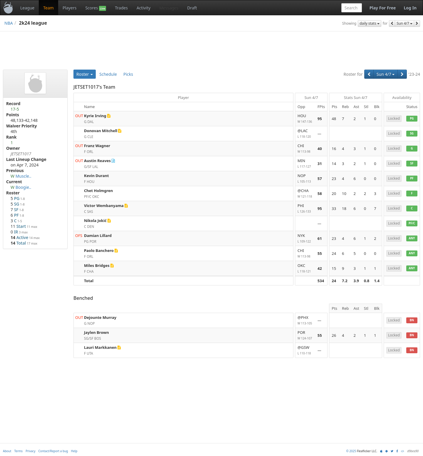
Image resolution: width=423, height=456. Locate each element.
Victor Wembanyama (104, 205)
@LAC (305, 133)
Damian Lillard (98, 235)
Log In (410, 8)
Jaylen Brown (96, 332)
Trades (121, 8)
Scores (95, 8)
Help (74, 451)
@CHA (305, 193)
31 (320, 163)
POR (305, 335)
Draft (192, 8)
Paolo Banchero (99, 250)
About (7, 451)
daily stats (370, 23)
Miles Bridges (97, 265)
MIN (305, 163)
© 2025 (351, 451)
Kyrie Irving (95, 115)
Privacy (30, 451)
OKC (305, 268)
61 (320, 238)
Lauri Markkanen (100, 347)
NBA (8, 23)
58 (320, 193)
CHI (305, 148)
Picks (128, 74)
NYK (305, 238)
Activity (143, 8)
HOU (305, 118)
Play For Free (383, 8)
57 (320, 178)
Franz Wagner (97, 145)
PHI (305, 208)
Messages (168, 8)
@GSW (305, 350)
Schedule (108, 74)
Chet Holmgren (98, 190)
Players (69, 8)
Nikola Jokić (95, 220)
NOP (305, 178)
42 (320, 268)
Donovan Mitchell (100, 130)
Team (48, 8)
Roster (84, 74)
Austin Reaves (97, 160)
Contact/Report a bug (53, 451)
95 (320, 118)
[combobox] (351, 7)
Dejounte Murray (100, 317)
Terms (18, 451)
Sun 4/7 (404, 23)
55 (320, 253)
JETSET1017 (21, 154)
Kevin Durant (96, 175)
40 (320, 148)
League (27, 8)
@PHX (305, 320)
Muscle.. (23, 176)
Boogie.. (23, 187)
